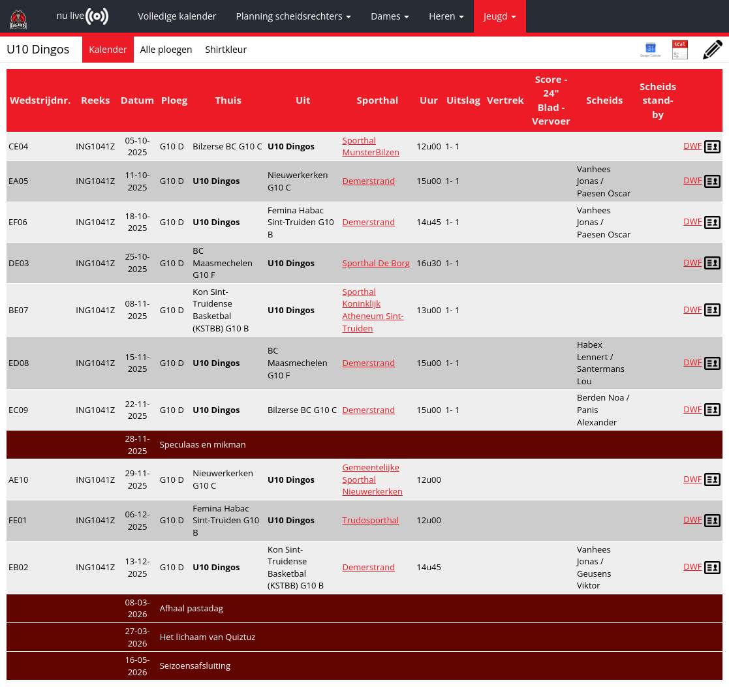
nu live (70, 15)
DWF (692, 145)
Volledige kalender (177, 16)
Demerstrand (369, 181)
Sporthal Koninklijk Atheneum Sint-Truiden (373, 310)
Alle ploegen (166, 49)
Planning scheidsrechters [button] (294, 16)
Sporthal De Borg (376, 263)
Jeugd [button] (500, 16)
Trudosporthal (371, 520)
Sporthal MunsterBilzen (371, 146)
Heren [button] (446, 16)
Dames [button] (390, 16)
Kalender (108, 49)
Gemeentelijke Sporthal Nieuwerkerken (373, 479)
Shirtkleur (226, 49)
